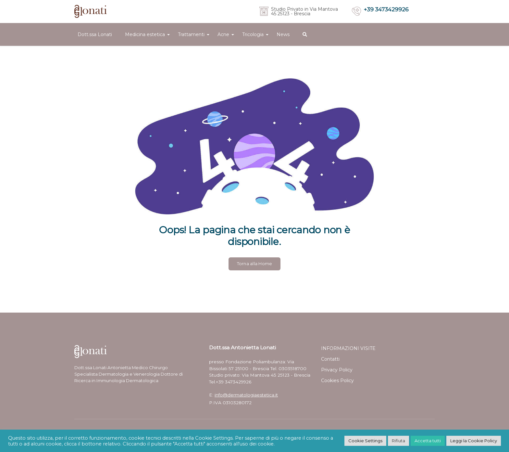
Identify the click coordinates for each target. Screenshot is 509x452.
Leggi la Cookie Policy (473, 440)
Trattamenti (191, 34)
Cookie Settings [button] (365, 440)
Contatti (330, 359)
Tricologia (253, 34)
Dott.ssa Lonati (95, 34)
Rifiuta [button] (398, 440)
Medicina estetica (145, 34)
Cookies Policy (337, 380)
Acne (223, 34)
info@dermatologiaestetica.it (246, 394)
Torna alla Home (254, 263)
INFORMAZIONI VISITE (348, 348)
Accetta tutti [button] (428, 440)
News (283, 34)
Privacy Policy (337, 370)
